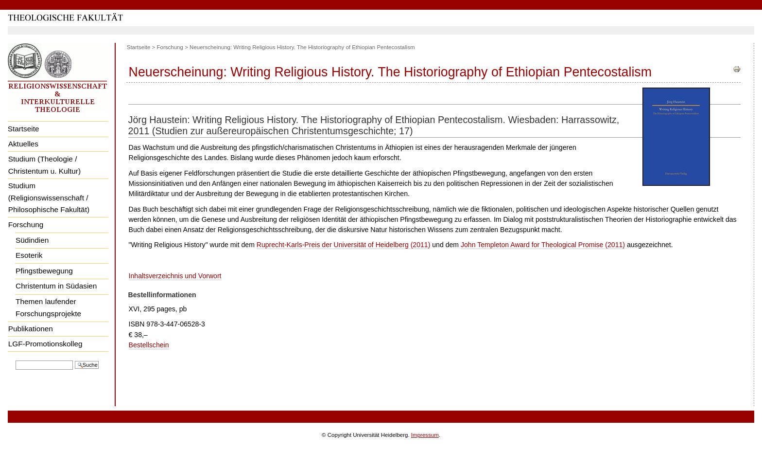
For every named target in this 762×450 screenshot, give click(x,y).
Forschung (26, 224)
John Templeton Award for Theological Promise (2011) (543, 245)
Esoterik (29, 255)
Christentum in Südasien (56, 286)
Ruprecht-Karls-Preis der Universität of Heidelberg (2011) (344, 245)
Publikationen (30, 328)
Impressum (425, 435)
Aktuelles (23, 144)
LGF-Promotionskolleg (45, 344)
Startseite (23, 129)
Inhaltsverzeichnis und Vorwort (175, 276)
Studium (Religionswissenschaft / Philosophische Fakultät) (48, 197)
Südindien (32, 240)
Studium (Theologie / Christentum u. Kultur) (44, 165)
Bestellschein (149, 345)
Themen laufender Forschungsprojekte (48, 307)
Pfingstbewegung (44, 271)
